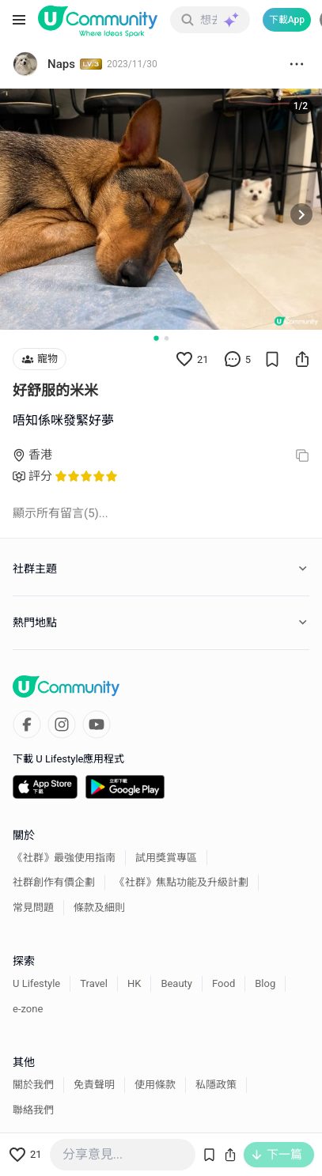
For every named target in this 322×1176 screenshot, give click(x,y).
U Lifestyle (36, 983)
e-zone (28, 1009)
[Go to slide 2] (167, 338)
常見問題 (33, 907)
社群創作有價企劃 (54, 882)
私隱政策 (216, 1085)
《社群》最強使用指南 (64, 858)
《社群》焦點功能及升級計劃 (181, 882)
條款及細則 (99, 907)
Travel (94, 983)
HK (134, 983)
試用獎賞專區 (166, 858)
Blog (265, 983)
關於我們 (33, 1085)
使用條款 (155, 1085)
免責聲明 (94, 1085)
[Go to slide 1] (155, 338)
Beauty (176, 983)
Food (223, 983)
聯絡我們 (33, 1110)
